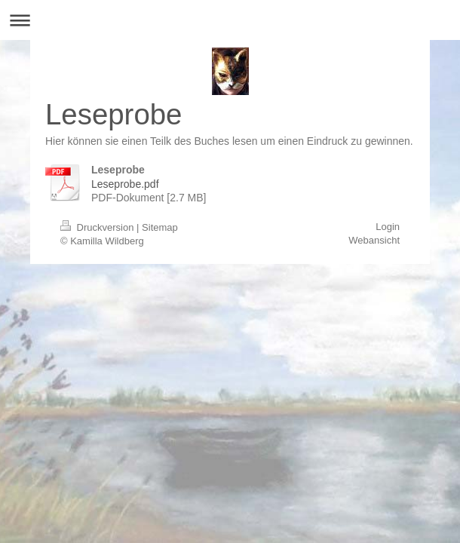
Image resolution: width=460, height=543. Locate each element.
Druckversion (98, 227)
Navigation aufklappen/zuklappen (230, 20)
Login (388, 226)
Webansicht (374, 240)
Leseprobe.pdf (125, 184)
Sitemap (160, 227)
